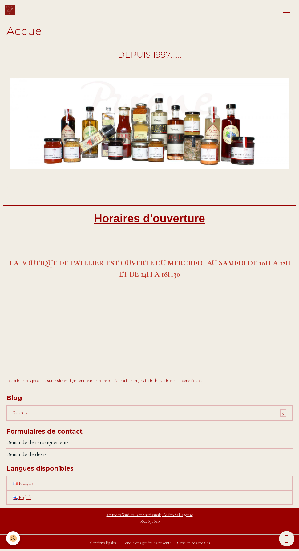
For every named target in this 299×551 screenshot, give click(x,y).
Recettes (149, 413)
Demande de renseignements (37, 442)
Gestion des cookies (193, 542)
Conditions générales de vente (146, 542)
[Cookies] (13, 538)
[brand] (11, 10)
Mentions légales (102, 542)
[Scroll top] (286, 538)
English (22, 497)
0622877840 (150, 521)
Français (23, 483)
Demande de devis (26, 454)
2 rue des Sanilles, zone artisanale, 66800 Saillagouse (150, 514)
